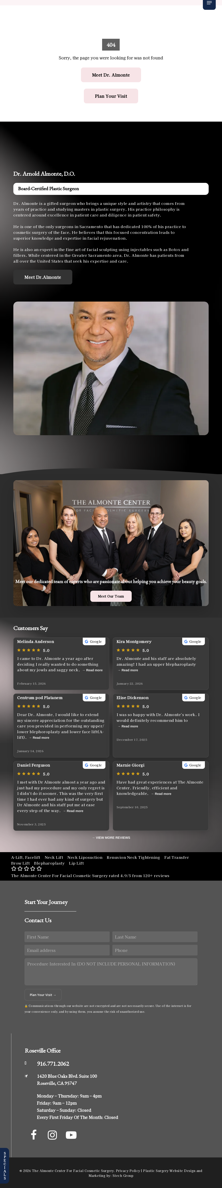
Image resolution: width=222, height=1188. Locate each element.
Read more (94, 670)
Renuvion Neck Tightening (133, 857)
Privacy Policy (128, 1170)
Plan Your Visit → (43, 995)
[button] (209, 2)
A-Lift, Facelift (25, 857)
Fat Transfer (176, 857)
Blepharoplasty (49, 863)
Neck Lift (54, 857)
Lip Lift (76, 863)
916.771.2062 (53, 1064)
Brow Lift (20, 863)
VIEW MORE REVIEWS (113, 837)
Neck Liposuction (84, 857)
